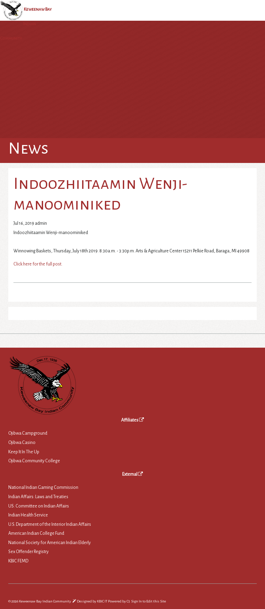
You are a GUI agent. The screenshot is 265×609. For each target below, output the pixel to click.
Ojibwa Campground (27, 433)
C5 (128, 601)
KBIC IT (102, 601)
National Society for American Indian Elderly (49, 542)
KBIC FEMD (18, 561)
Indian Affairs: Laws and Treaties (38, 496)
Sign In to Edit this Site (148, 601)
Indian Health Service (28, 515)
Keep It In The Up (23, 452)
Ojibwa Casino (22, 442)
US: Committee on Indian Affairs (38, 506)
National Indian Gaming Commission (43, 487)
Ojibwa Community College (34, 460)
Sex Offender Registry (28, 551)
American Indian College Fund (36, 533)
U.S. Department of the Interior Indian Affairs (49, 524)
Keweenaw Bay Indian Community (26, 24)
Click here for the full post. (37, 264)
